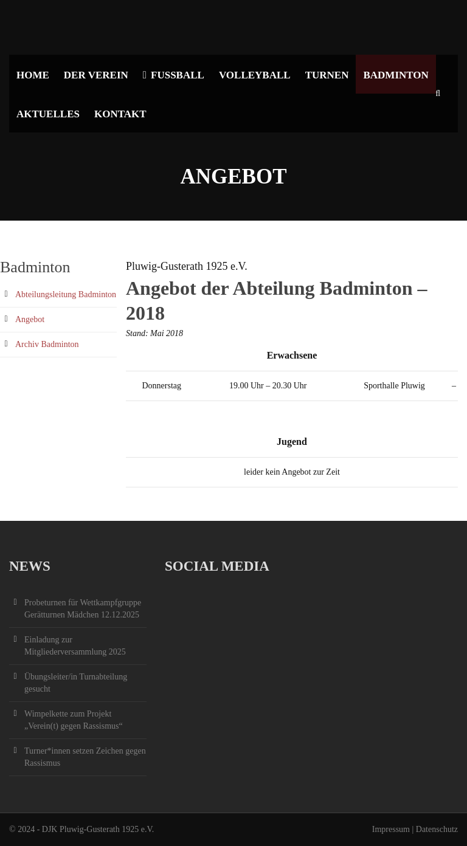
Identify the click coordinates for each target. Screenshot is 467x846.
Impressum (391, 829)
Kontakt (120, 114)
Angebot (29, 319)
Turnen (327, 75)
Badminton (395, 75)
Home (32, 75)
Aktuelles (48, 114)
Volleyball (255, 75)
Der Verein (96, 75)
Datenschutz (437, 829)
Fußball (173, 75)
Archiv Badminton (47, 344)
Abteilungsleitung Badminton (65, 294)
